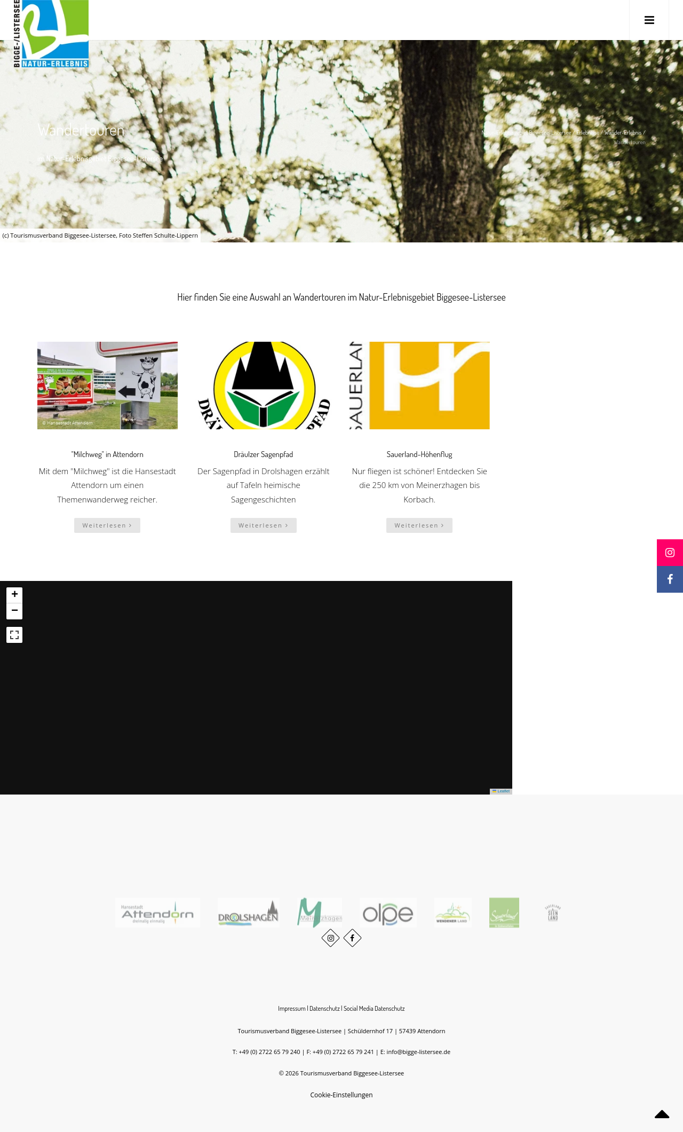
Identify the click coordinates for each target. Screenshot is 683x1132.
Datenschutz (324, 1008)
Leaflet (501, 791)
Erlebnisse (587, 132)
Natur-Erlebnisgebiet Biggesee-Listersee (526, 132)
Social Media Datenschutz (374, 1008)
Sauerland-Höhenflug (419, 454)
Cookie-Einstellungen (341, 1094)
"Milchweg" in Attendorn (108, 454)
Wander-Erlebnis (623, 132)
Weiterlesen (107, 525)
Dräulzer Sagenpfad (263, 454)
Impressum (292, 1008)
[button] (14, 595)
